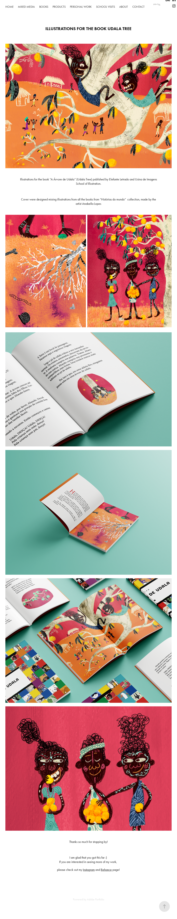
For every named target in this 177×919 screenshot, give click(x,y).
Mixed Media (26, 6)
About (123, 6)
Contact (138, 6)
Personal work (81, 6)
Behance (106, 870)
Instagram (89, 870)
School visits (105, 6)
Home (9, 6)
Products (59, 6)
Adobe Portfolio (95, 899)
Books (43, 6)
